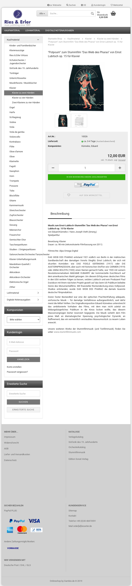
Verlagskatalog (76, 437)
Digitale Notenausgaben (59, 31)
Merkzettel (117, 5)
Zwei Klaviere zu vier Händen (26, 103)
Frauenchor (14, 235)
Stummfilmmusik (77, 453)
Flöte (11, 147)
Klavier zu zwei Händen (23, 93)
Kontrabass (15, 142)
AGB (6, 449)
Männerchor (15, 230)
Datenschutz (10, 460)
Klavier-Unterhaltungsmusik (22, 260)
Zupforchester (16, 216)
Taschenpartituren (18, 245)
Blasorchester (16, 220)
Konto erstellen (14, 367)
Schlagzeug (15, 117)
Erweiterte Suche (23, 410)
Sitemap (73, 511)
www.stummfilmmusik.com (67, 332)
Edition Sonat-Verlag (78, 459)
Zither (12, 287)
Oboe (12, 157)
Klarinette (14, 162)
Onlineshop (55, 581)
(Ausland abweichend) (105, 142)
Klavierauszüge (16, 51)
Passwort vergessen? (17, 372)
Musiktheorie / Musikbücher (23, 83)
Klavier (12, 88)
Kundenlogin (98, 5)
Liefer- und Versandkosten (17, 455)
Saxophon (14, 171)
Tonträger (14, 73)
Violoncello (14, 137)
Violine (12, 122)
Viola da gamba (16, 132)
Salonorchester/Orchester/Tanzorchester (26, 255)
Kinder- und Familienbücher (22, 46)
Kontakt (72, 516)
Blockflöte (14, 196)
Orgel (12, 108)
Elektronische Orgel (18, 282)
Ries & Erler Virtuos (18, 56)
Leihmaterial (32, 31)
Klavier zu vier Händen (22, 98)
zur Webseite (54, 5)
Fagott (12, 166)
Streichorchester (17, 211)
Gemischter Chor (17, 240)
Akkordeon (14, 272)
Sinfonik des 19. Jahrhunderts (23, 69)
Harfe (12, 113)
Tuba (11, 191)
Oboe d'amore (16, 152)
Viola (11, 127)
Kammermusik (16, 206)
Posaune (13, 186)
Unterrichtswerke (17, 78)
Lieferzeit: (53, 141)
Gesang (13, 225)
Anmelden (23, 360)
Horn (11, 176)
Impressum (9, 437)
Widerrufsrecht (11, 443)
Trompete (14, 181)
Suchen (71, 5)
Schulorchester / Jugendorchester (17, 62)
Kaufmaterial (12, 31)
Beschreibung (60, 214)
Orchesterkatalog (77, 447)
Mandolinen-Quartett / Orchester (20, 266)
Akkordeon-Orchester (19, 277)
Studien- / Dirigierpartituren (22, 250)
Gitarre (12, 201)
